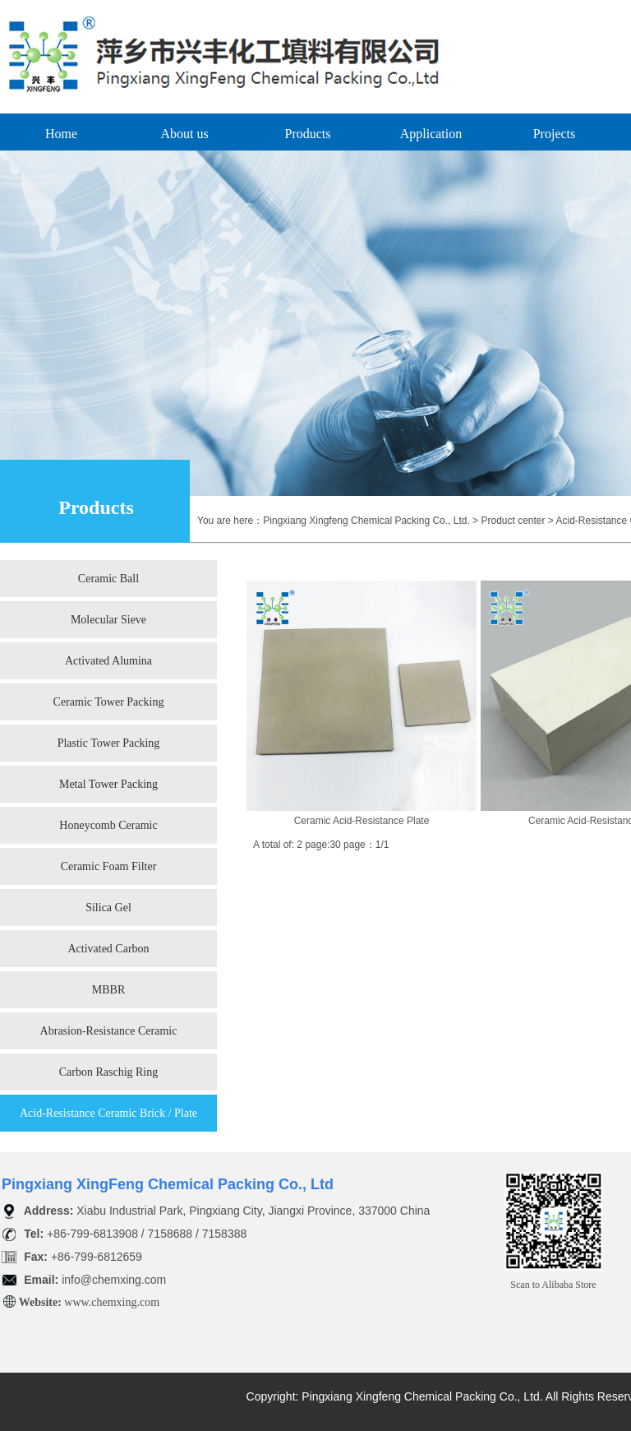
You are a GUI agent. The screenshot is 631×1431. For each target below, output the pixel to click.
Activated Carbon (108, 948)
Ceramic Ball (108, 578)
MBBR (108, 990)
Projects (554, 134)
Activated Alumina (108, 661)
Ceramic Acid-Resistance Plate (362, 821)
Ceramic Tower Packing (108, 702)
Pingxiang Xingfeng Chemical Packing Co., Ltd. (366, 520)
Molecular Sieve (108, 620)
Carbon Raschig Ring (109, 1072)
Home (61, 134)
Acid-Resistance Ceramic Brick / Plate (108, 1113)
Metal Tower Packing (108, 784)
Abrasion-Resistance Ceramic (108, 1031)
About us (184, 134)
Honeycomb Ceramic (108, 825)
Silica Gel (108, 907)
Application (431, 134)
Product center (513, 520)
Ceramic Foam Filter (109, 866)
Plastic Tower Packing (109, 743)
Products (308, 134)
